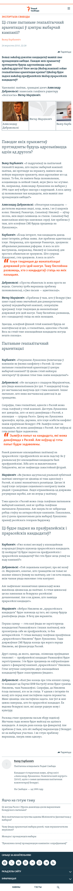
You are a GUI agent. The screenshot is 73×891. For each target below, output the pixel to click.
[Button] (64, 52)
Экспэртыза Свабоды (16, 17)
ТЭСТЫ (38, 887)
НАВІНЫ (16, 887)
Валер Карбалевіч (11, 40)
